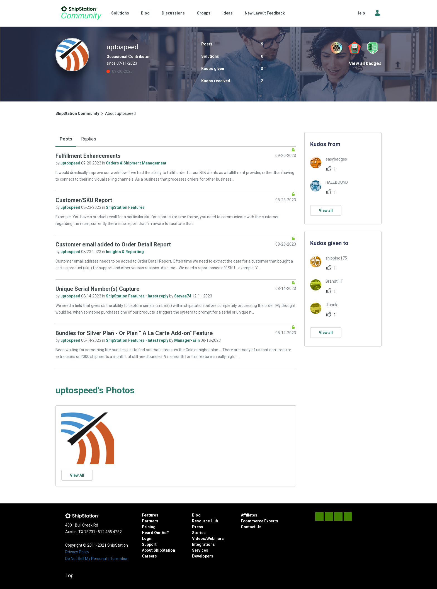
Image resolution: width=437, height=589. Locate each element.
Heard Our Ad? (155, 532)
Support (149, 544)
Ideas (227, 13)
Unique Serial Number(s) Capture (97, 288)
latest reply (158, 296)
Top (69, 575)
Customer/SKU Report (83, 200)
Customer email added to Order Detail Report (113, 244)
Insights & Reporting (125, 251)
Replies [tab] (88, 139)
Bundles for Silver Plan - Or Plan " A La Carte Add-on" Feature (134, 333)
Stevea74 (183, 296)
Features (150, 515)
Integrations (203, 544)
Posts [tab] (66, 139)
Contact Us (251, 527)
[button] (87, 437)
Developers (202, 556)
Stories (199, 532)
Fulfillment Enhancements (88, 155)
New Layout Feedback (265, 13)
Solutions (120, 13)
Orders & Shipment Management (136, 163)
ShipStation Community (81, 13)
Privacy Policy (77, 552)
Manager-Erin (187, 340)
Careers (149, 556)
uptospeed (70, 163)
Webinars (215, 538)
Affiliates (249, 515)
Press (197, 527)
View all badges (365, 63)
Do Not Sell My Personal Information (96, 558)
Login (147, 538)
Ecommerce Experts (259, 521)
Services (200, 550)
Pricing (149, 527)
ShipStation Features (125, 207)
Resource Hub (205, 521)
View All (77, 475)
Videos (198, 538)
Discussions (173, 13)
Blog (145, 13)
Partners (150, 521)
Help (360, 13)
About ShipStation (158, 550)
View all (326, 210)
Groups (203, 13)
